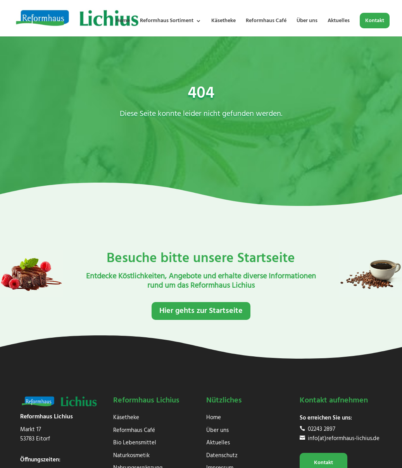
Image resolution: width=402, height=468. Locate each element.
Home (123, 21)
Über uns (307, 21)
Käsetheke (223, 21)
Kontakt (374, 21)
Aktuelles (339, 21)
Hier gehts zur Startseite (201, 311)
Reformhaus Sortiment (166, 21)
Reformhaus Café (266, 21)
